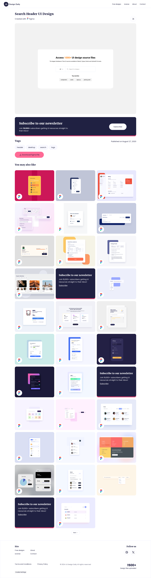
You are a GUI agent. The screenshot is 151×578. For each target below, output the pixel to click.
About (32, 550)
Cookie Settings (20, 572)
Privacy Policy (42, 564)
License (17, 554)
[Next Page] (75, 533)
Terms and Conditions (23, 564)
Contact (33, 554)
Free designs (19, 550)
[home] (12, 3)
